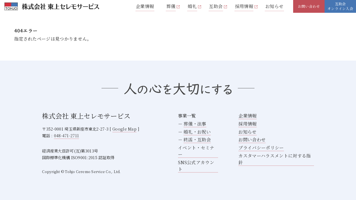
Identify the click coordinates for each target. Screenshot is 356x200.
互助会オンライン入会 (340, 6)
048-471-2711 (66, 135)
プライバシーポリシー (261, 147)
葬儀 (170, 6)
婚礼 (192, 6)
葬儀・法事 (195, 124)
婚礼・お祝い (197, 132)
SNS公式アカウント (196, 165)
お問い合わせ (309, 6)
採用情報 (244, 6)
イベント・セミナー (196, 151)
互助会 (215, 6)
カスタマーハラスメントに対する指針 (274, 159)
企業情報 (145, 6)
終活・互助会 (197, 139)
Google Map (124, 129)
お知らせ (274, 6)
